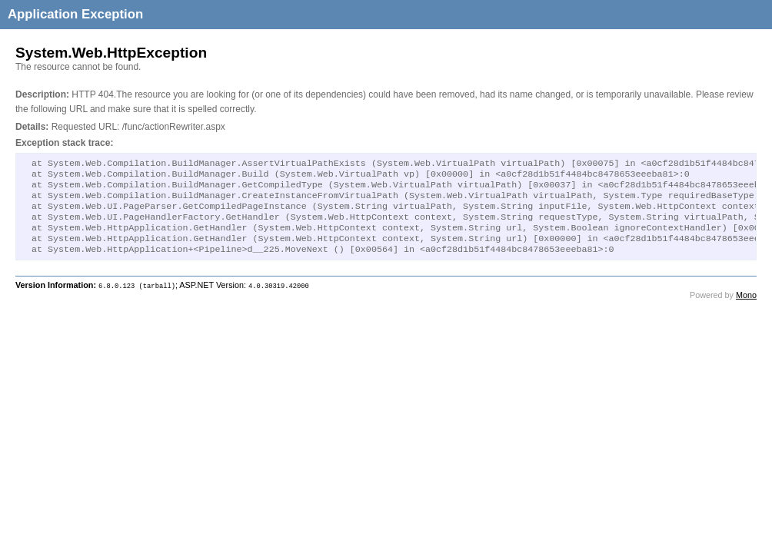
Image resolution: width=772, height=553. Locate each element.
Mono (746, 308)
